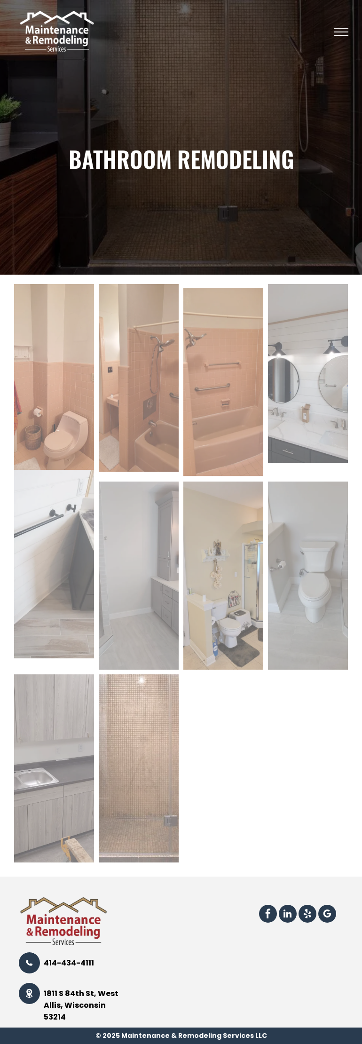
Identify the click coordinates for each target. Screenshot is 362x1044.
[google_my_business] (327, 915)
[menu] (341, 32)
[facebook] (268, 915)
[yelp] (307, 915)
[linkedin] (288, 915)
